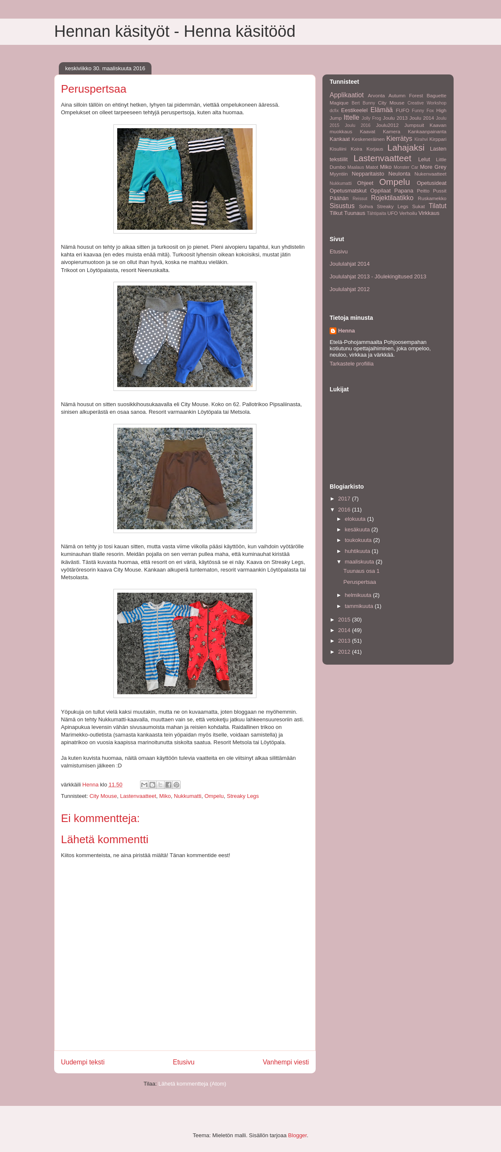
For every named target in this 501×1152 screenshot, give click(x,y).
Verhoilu (408, 213)
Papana (403, 190)
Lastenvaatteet (138, 796)
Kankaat (340, 139)
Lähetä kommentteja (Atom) (192, 1084)
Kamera (391, 131)
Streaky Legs (243, 796)
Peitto (423, 190)
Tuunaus (354, 213)
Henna (346, 330)
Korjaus (374, 148)
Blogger (297, 1135)
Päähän (339, 198)
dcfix (334, 110)
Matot (372, 167)
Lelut (424, 159)
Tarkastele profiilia (352, 363)
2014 (345, 630)
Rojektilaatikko (392, 197)
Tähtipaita (376, 213)
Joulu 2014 (422, 118)
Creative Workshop (426, 103)
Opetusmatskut (348, 190)
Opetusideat (431, 183)
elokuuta (356, 519)
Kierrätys (399, 138)
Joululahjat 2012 (350, 289)
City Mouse (103, 796)
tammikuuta (360, 606)
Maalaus (355, 167)
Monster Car (406, 167)
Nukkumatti (187, 796)
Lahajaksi (406, 147)
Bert (356, 103)
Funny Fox (423, 110)
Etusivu (184, 1062)
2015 (345, 619)
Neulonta (399, 173)
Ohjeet (365, 183)
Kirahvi (421, 139)
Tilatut (437, 205)
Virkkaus (429, 213)
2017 (345, 498)
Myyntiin (339, 173)
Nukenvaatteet (430, 173)
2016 (345, 509)
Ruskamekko (432, 198)
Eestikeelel (354, 110)
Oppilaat (380, 190)
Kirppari (437, 139)
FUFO (402, 110)
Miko (165, 796)
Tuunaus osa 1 (361, 571)
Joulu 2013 (395, 118)
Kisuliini (338, 148)
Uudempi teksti (83, 1062)
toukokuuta (359, 540)
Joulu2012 (387, 125)
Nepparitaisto (368, 173)
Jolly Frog (371, 118)
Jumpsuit (414, 125)
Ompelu (214, 796)
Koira (356, 148)
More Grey (433, 167)
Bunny (369, 103)
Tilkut (336, 213)
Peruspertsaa (359, 582)
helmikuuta (359, 595)
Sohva (366, 206)
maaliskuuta (360, 561)
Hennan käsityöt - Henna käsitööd (174, 31)
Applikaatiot (347, 95)
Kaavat (367, 131)
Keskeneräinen (368, 139)
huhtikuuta (358, 551)
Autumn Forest (405, 95)
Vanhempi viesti (286, 1062)
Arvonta (376, 95)
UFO (392, 213)
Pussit (439, 190)
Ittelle (351, 117)
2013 (345, 641)
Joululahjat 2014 (350, 264)
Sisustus (342, 205)
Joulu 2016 (358, 125)
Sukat (418, 206)
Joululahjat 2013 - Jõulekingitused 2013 (378, 276)
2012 (345, 652)
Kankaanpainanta (427, 131)
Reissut (359, 198)
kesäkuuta (358, 529)
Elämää (381, 109)
